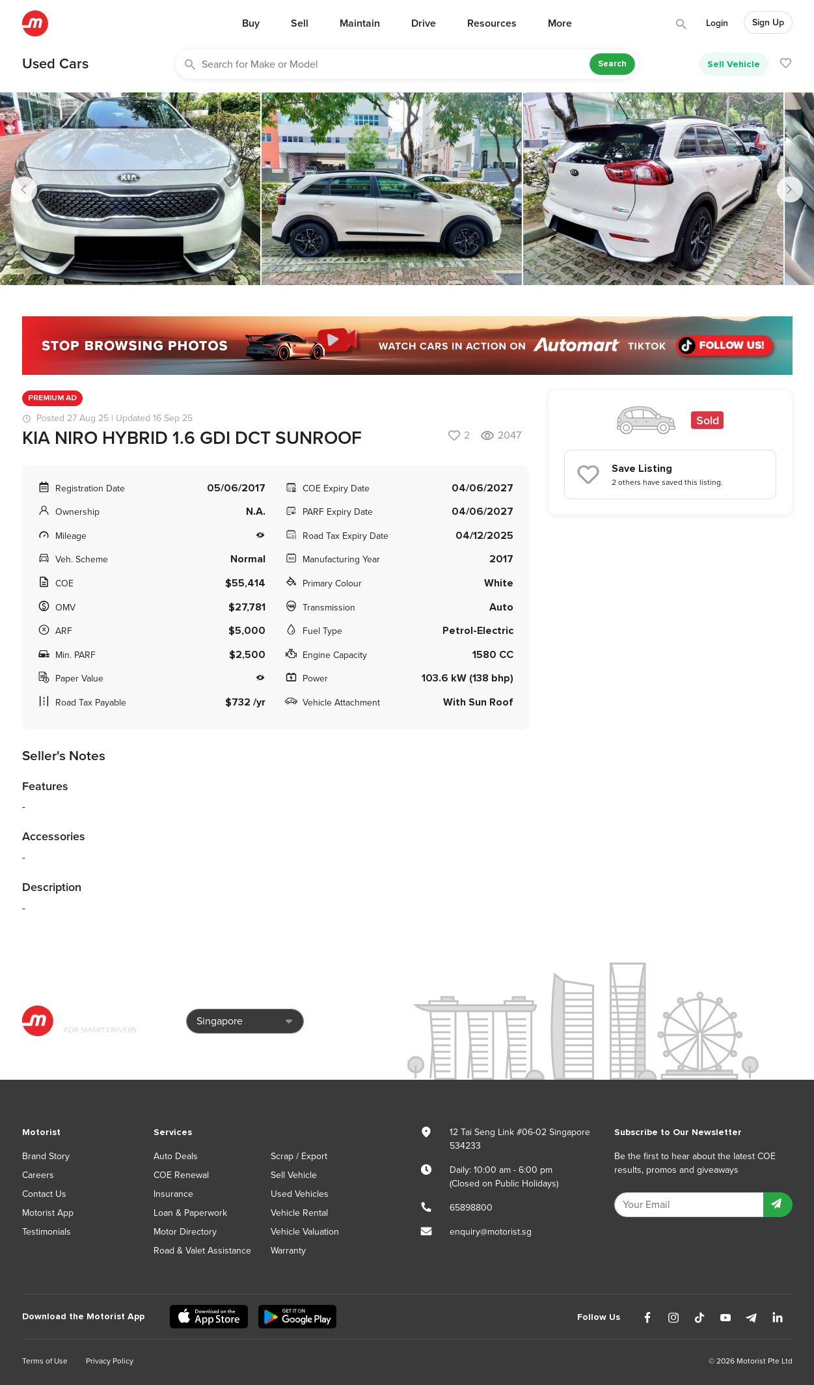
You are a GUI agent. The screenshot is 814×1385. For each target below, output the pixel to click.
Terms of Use (45, 1360)
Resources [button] (492, 23)
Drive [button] (423, 23)
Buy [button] (251, 23)
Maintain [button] (360, 23)
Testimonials (46, 1231)
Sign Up (768, 22)
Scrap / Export (299, 1156)
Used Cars (55, 63)
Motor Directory (185, 1231)
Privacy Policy (109, 1360)
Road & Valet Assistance (202, 1250)
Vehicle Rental (299, 1212)
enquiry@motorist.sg (491, 1231)
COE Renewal (181, 1175)
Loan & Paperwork (190, 1212)
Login (717, 23)
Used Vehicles (300, 1194)
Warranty (288, 1250)
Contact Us (44, 1194)
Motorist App (48, 1212)
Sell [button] (299, 23)
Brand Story (46, 1156)
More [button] (560, 23)
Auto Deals (176, 1156)
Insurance (173, 1194)
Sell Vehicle (733, 64)
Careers (38, 1175)
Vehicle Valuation (305, 1231)
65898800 (471, 1207)
